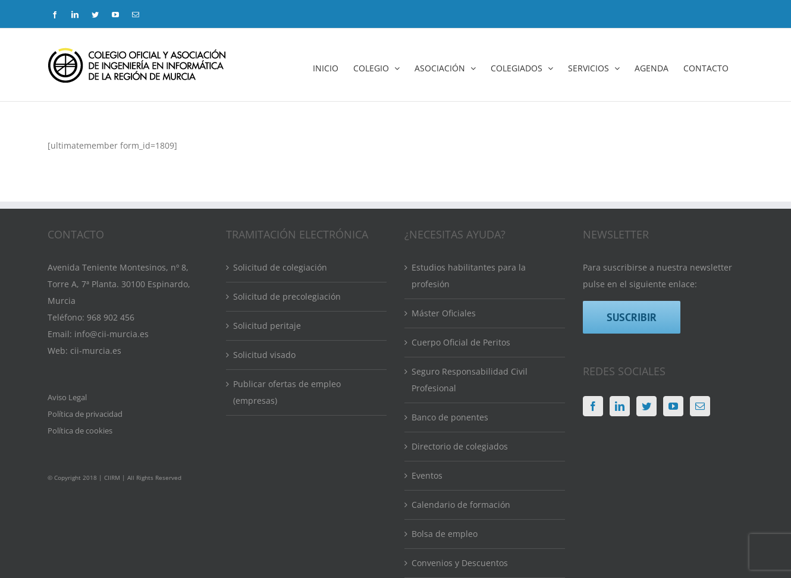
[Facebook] (593, 406)
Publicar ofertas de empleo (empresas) (287, 392)
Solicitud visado (264, 354)
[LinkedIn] (620, 406)
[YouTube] (673, 406)
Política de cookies (80, 430)
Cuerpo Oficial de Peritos (461, 342)
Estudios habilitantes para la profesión (469, 276)
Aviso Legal (67, 397)
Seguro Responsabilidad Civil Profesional (470, 380)
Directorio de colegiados (460, 446)
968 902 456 (110, 317)
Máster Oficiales (444, 313)
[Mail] (700, 406)
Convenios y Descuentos (460, 562)
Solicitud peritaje (267, 325)
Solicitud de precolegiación (287, 296)
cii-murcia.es (95, 350)
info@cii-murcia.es (111, 334)
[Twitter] (646, 406)
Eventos (427, 475)
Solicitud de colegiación (280, 267)
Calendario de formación (461, 504)
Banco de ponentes (450, 417)
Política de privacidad (85, 414)
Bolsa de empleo (445, 533)
